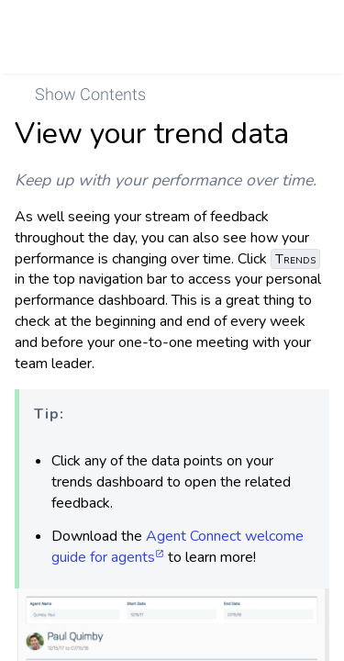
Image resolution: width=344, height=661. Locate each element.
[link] (304, 37)
